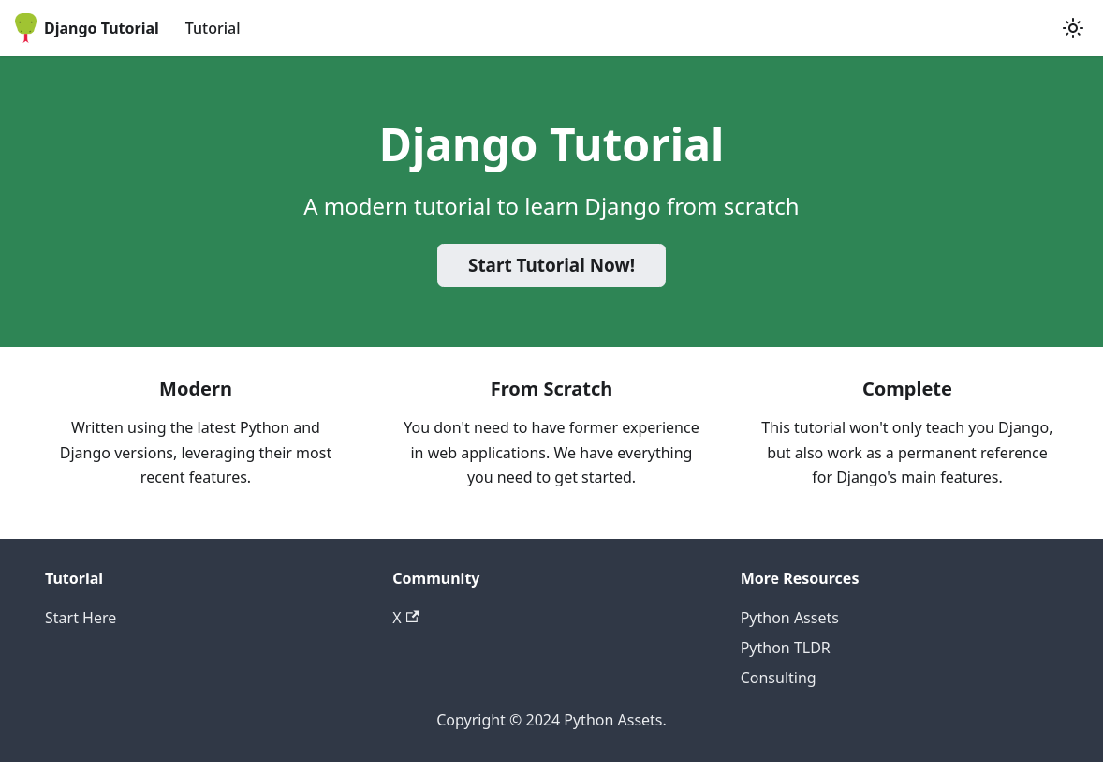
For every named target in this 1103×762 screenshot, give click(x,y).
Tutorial (213, 28)
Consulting (778, 677)
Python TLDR (786, 647)
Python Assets (790, 617)
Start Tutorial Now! (551, 265)
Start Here (80, 617)
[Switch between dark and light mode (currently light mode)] (1073, 28)
